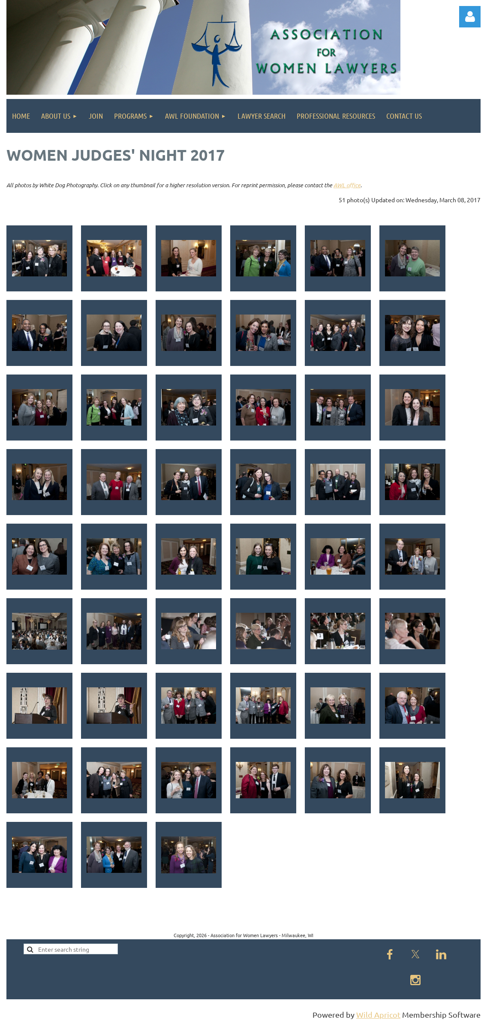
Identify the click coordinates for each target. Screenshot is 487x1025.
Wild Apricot (378, 1014)
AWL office (347, 185)
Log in (470, 16)
